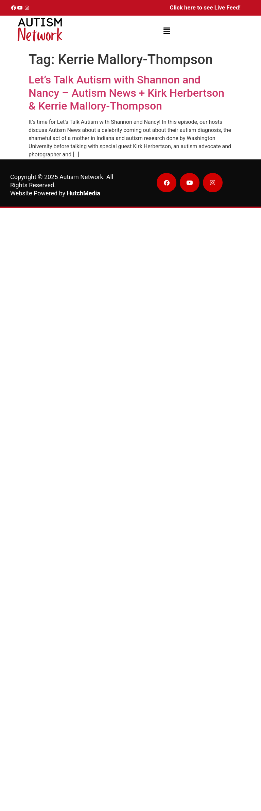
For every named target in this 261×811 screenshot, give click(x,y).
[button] (166, 31)
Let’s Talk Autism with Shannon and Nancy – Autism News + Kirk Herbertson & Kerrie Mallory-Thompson (126, 92)
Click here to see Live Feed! (205, 7)
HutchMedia (83, 193)
